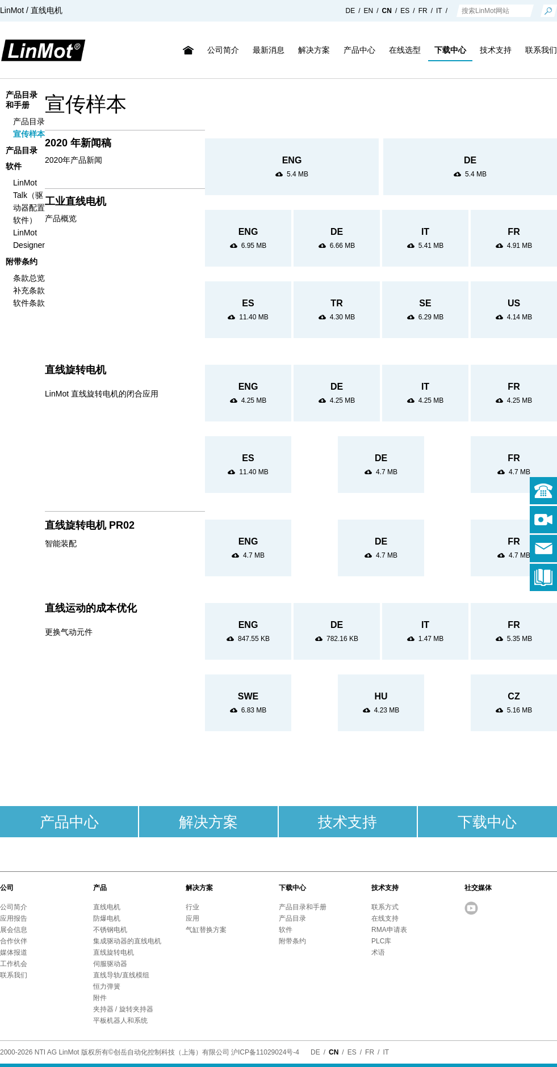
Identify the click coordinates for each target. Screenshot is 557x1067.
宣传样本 (29, 133)
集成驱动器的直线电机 (127, 941)
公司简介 (223, 49)
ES (404, 11)
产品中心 (359, 49)
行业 (192, 907)
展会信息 (13, 930)
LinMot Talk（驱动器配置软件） (29, 201)
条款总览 (29, 277)
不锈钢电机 (110, 930)
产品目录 (29, 121)
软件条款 (29, 302)
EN (369, 11)
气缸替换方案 (206, 930)
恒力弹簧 (106, 986)
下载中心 (450, 49)
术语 (378, 952)
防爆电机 (106, 918)
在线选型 (405, 49)
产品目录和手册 (302, 907)
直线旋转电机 (113, 952)
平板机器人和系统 (120, 1020)
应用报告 (13, 918)
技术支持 (496, 49)
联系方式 (385, 907)
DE (350, 11)
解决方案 (314, 49)
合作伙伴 (13, 941)
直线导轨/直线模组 (121, 975)
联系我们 (13, 975)
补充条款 (29, 290)
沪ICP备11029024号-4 (265, 1052)
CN (387, 11)
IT (439, 11)
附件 (100, 998)
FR (423, 11)
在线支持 (385, 918)
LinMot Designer (29, 239)
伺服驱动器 (110, 964)
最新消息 (268, 49)
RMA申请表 (389, 930)
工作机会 (13, 964)
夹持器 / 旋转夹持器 (123, 1009)
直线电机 (106, 907)
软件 (14, 166)
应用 (192, 918)
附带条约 (21, 261)
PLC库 (381, 941)
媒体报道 (13, 952)
